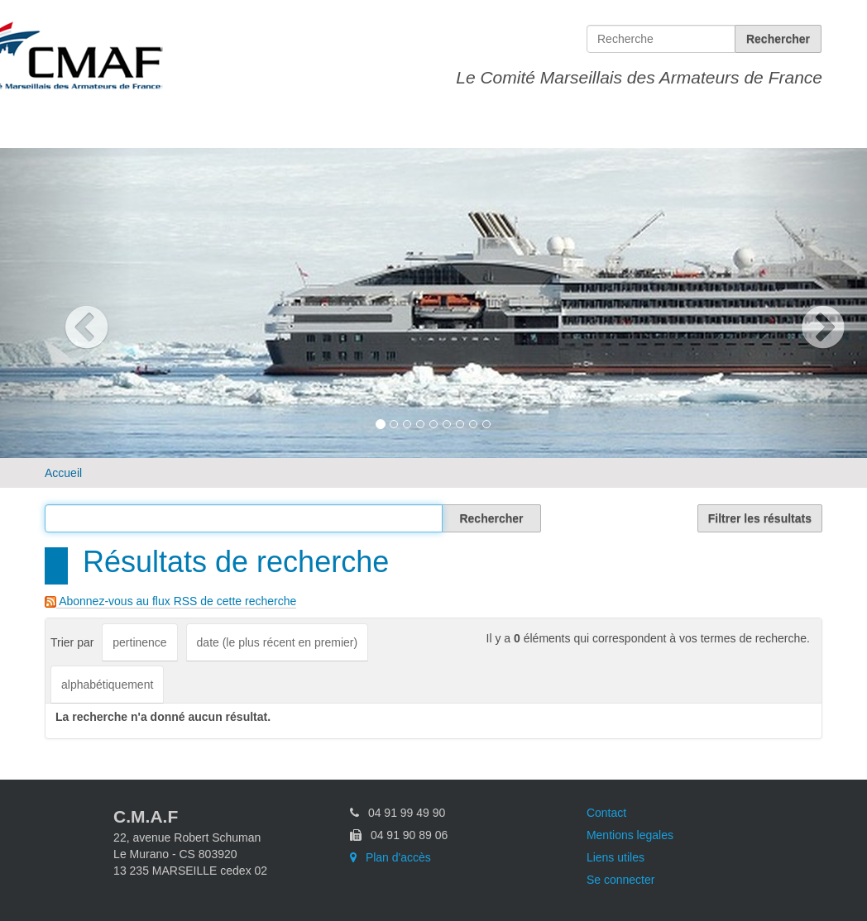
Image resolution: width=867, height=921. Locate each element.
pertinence (139, 642)
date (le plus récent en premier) (277, 642)
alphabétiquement (107, 684)
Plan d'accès (390, 857)
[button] (65, 303)
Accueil (63, 473)
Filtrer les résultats (760, 518)
